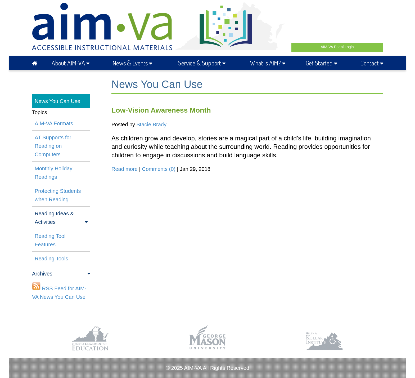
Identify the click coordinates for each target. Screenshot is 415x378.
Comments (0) (158, 169)
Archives (61, 273)
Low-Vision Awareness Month (161, 110)
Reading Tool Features (50, 240)
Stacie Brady (151, 124)
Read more (124, 169)
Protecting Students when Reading (58, 195)
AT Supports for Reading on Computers (53, 146)
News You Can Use (57, 101)
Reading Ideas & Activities (61, 218)
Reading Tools (51, 258)
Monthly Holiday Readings (53, 173)
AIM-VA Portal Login (337, 47)
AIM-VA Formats (54, 123)
